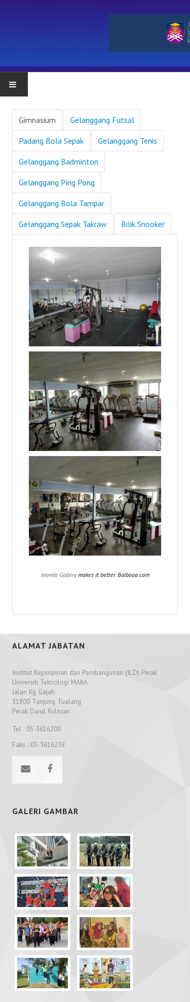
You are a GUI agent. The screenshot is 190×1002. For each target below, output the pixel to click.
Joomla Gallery (59, 574)
